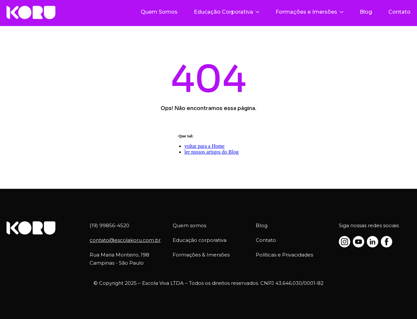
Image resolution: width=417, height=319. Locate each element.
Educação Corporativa (226, 12)
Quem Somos (159, 12)
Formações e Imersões (309, 12)
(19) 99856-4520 (109, 225)
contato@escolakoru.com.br (125, 240)
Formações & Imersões (201, 255)
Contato (399, 12)
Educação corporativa (199, 240)
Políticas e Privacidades (284, 255)
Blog (366, 12)
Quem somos (189, 225)
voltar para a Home (204, 146)
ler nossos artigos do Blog (211, 152)
